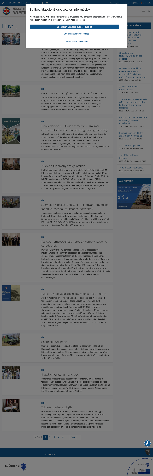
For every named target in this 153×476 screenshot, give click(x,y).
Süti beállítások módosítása (76, 34)
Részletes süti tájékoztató (76, 42)
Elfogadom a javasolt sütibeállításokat (74, 27)
